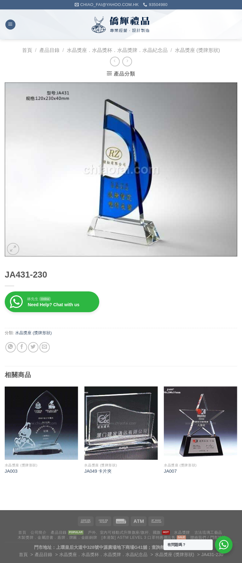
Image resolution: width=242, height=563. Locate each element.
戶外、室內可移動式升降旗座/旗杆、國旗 (124, 532)
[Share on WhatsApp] (10, 347)
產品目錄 (49, 50)
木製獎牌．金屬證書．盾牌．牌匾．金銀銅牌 (57, 537)
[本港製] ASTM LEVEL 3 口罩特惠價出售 (138, 537)
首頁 (27, 50)
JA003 (11, 471)
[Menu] (10, 25)
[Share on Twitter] (33, 347)
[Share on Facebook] (22, 347)
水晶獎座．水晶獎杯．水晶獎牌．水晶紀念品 (117, 50)
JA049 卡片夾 (98, 471)
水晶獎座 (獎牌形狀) (197, 50)
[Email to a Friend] (44, 347)
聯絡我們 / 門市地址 (208, 537)
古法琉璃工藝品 (208, 532)
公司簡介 (38, 532)
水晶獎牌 (182, 532)
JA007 (170, 471)
